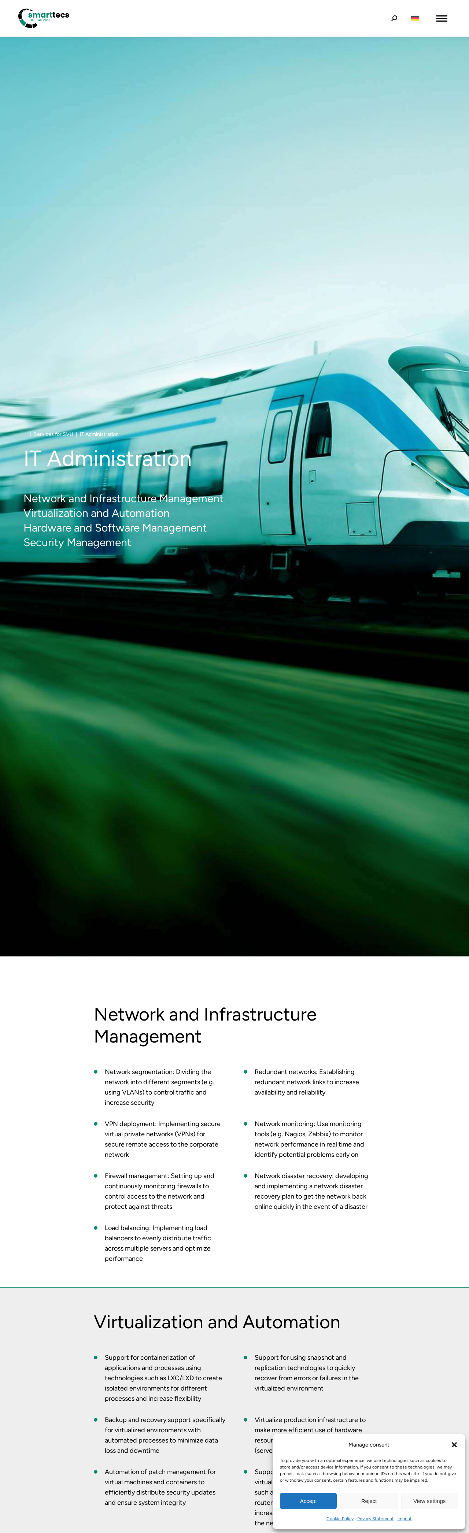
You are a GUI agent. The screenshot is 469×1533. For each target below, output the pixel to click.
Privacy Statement (375, 1518)
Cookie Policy (340, 1518)
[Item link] (95, 1071)
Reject (369, 1501)
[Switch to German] (415, 18)
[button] (454, 1444)
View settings (429, 1501)
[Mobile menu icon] (442, 18)
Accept (308, 1501)
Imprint (405, 1518)
